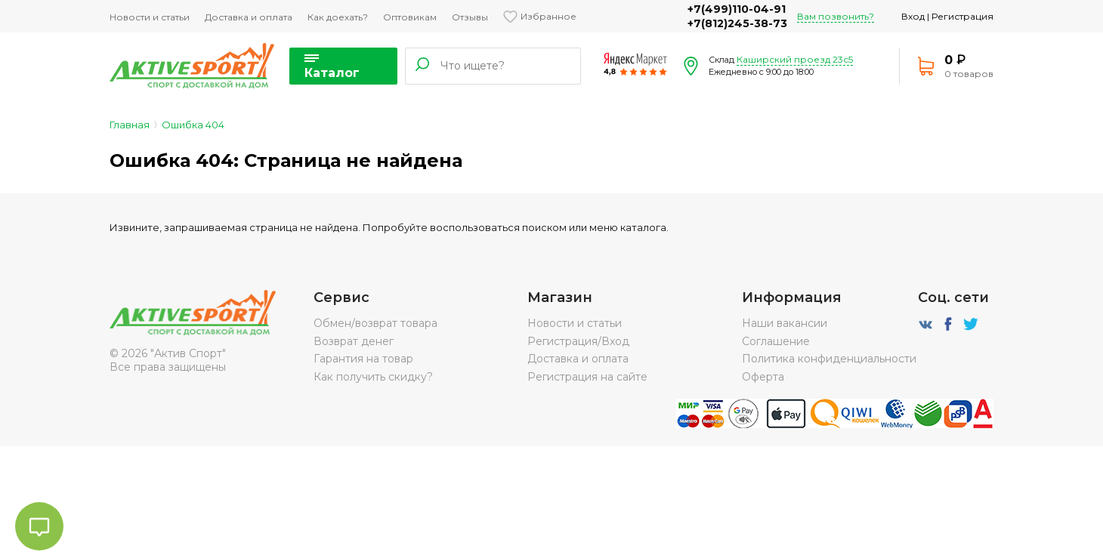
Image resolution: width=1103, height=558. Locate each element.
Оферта (763, 377)
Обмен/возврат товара (375, 323)
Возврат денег (354, 341)
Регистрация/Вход (578, 341)
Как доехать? (337, 17)
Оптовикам (410, 17)
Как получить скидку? (373, 377)
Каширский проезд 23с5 (795, 59)
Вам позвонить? (835, 16)
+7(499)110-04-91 (736, 9)
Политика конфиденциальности (829, 358)
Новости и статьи (150, 17)
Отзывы (470, 17)
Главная (130, 125)
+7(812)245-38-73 (737, 23)
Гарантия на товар (363, 358)
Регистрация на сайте (587, 377)
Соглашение (776, 341)
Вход (913, 16)
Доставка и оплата (248, 17)
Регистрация (962, 16)
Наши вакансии (784, 323)
